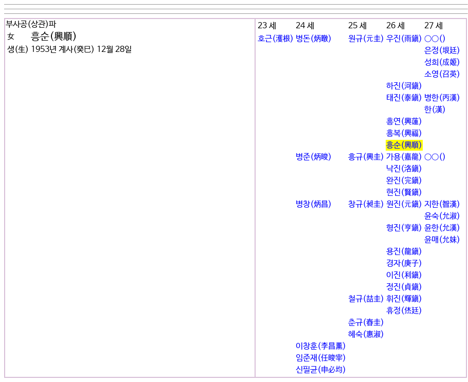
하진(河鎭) (404, 86)
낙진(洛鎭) (404, 169)
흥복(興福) (404, 133)
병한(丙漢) (442, 98)
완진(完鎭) (404, 181)
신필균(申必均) (321, 370)
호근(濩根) (276, 39)
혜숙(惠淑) (366, 334)
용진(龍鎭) (404, 252)
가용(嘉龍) (404, 157)
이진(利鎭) (404, 275)
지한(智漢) (442, 204)
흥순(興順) (404, 145)
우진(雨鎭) (404, 39)
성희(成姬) (442, 62)
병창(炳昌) (314, 204)
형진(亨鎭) (404, 228)
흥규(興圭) (366, 157)
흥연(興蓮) (404, 121)
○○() (435, 39)
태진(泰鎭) (404, 98)
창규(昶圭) (366, 204)
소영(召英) (442, 74)
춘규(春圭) (366, 323)
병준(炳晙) (314, 157)
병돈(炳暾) (314, 39)
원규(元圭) (366, 39)
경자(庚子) (404, 263)
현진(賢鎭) (404, 192)
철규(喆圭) (366, 299)
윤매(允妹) (442, 240)
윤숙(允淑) (442, 216)
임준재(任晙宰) (321, 358)
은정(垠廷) (442, 51)
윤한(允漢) (442, 228)
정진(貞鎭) (404, 287)
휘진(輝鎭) (404, 299)
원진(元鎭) (404, 204)
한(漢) (435, 110)
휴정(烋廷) (404, 311)
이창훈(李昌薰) (321, 346)
